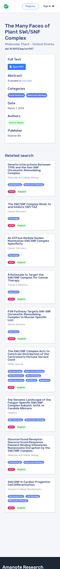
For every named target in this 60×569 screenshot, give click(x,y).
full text (27, 80)
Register (30, 6)
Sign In (48, 6)
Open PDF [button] (17, 67)
